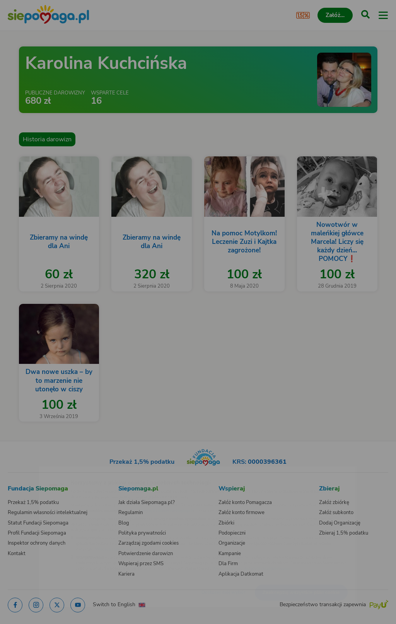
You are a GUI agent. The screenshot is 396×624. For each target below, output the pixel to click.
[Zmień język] (21, 471)
